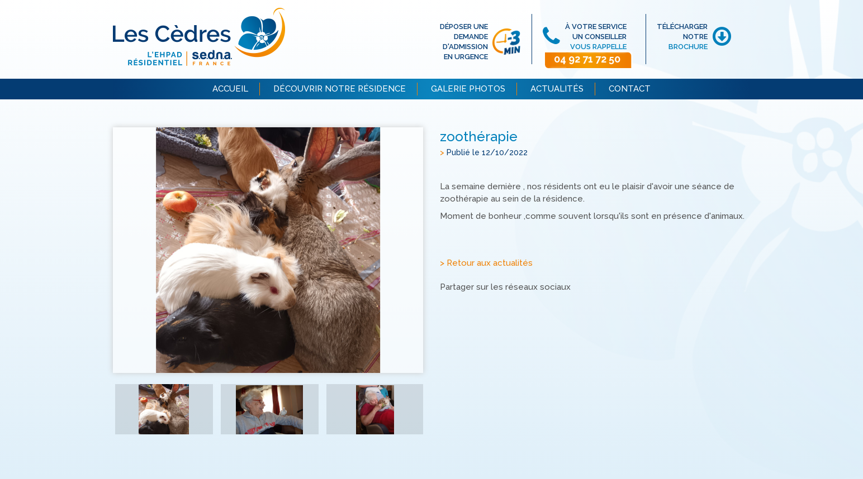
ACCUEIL (230, 89)
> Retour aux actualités (486, 263)
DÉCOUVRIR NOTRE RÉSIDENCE (339, 89)
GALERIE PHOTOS (468, 89)
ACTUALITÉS (557, 89)
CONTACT (630, 89)
